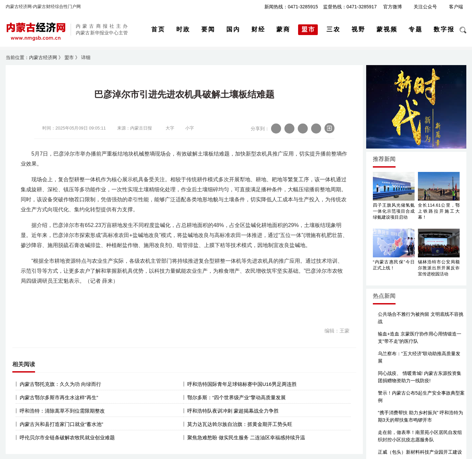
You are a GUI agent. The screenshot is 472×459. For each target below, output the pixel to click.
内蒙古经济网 (43, 57)
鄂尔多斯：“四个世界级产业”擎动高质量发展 (236, 397)
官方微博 (392, 6)
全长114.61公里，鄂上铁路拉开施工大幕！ (439, 211)
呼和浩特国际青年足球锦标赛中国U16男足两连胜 (242, 384)
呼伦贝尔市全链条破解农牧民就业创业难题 (67, 437)
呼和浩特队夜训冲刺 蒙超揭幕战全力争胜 (233, 411)
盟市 (69, 57)
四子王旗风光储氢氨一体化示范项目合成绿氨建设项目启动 (394, 211)
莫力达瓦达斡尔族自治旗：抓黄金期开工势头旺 (239, 424)
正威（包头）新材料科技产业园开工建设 (420, 452)
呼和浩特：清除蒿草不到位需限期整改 (62, 411)
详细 (85, 57)
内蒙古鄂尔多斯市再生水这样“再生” (59, 397)
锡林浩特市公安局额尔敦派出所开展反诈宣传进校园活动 (439, 267)
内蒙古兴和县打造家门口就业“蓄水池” (61, 424)
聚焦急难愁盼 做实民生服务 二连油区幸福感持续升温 (246, 437)
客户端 (456, 6)
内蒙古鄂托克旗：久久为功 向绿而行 (60, 384)
